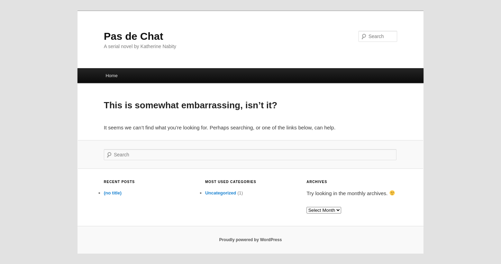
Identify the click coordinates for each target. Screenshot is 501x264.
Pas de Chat (133, 36)
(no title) (112, 192)
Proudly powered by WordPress (250, 239)
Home (112, 75)
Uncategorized (220, 192)
